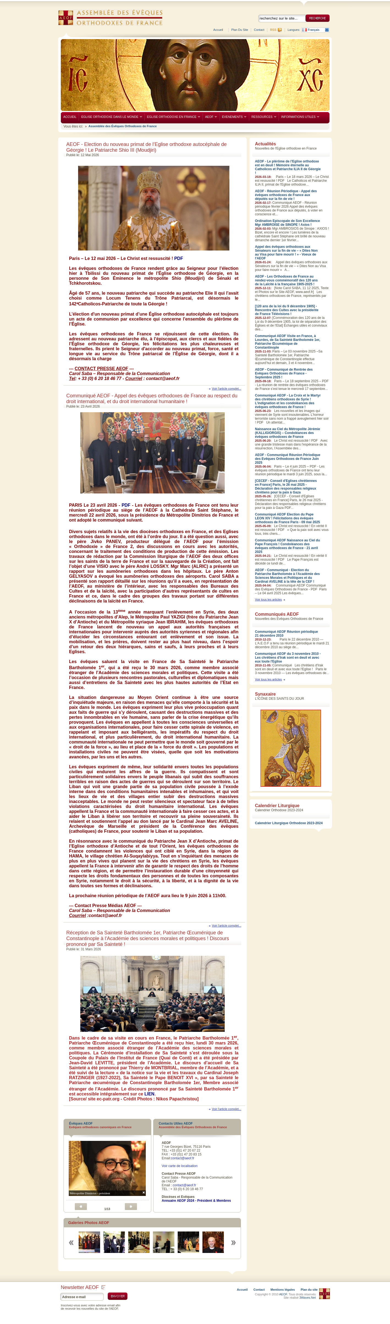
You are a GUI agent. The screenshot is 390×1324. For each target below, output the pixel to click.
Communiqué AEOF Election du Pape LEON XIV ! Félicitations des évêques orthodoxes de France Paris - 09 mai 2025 (287, 518)
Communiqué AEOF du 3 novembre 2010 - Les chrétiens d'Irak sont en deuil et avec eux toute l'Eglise (288, 657)
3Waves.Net (307, 1297)
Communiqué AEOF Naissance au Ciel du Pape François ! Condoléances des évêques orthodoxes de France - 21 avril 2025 (287, 546)
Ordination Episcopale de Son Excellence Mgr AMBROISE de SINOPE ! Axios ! (287, 223)
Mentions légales (283, 1289)
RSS (273, 29)
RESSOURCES (262, 117)
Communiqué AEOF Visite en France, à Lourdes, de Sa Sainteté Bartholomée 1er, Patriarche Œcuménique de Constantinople (287, 341)
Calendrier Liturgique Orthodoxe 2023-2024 (289, 823)
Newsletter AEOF (83, 1287)
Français (313, 29)
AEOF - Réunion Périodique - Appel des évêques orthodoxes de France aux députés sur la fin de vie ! (286, 195)
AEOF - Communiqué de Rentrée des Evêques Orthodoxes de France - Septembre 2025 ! (284, 373)
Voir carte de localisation (179, 1166)
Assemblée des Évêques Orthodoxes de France (123, 126)
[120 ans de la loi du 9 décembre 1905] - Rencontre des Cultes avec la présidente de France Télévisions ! (286, 310)
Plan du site (239, 29)
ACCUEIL (69, 116)
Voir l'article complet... (226, 388)
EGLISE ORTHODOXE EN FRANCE (172, 117)
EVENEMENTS (233, 117)
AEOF (209, 117)
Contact (259, 29)
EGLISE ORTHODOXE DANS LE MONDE (110, 117)
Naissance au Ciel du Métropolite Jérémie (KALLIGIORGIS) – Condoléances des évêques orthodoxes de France (287, 433)
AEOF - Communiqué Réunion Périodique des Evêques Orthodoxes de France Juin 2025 (287, 459)
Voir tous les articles (268, 599)
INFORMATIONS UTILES (299, 117)
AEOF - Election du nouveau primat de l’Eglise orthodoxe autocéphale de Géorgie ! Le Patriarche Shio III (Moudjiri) (146, 147)
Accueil (218, 29)
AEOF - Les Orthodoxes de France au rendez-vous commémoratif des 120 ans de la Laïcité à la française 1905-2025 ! (286, 280)
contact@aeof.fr (182, 1158)
